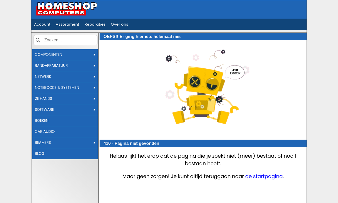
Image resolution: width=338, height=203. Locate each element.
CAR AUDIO (45, 131)
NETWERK (65, 76)
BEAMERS (65, 142)
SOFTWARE (65, 109)
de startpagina (264, 176)
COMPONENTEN (65, 54)
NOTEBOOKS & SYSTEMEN (65, 87)
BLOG (40, 153)
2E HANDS (65, 98)
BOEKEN (41, 120)
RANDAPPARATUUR (65, 65)
